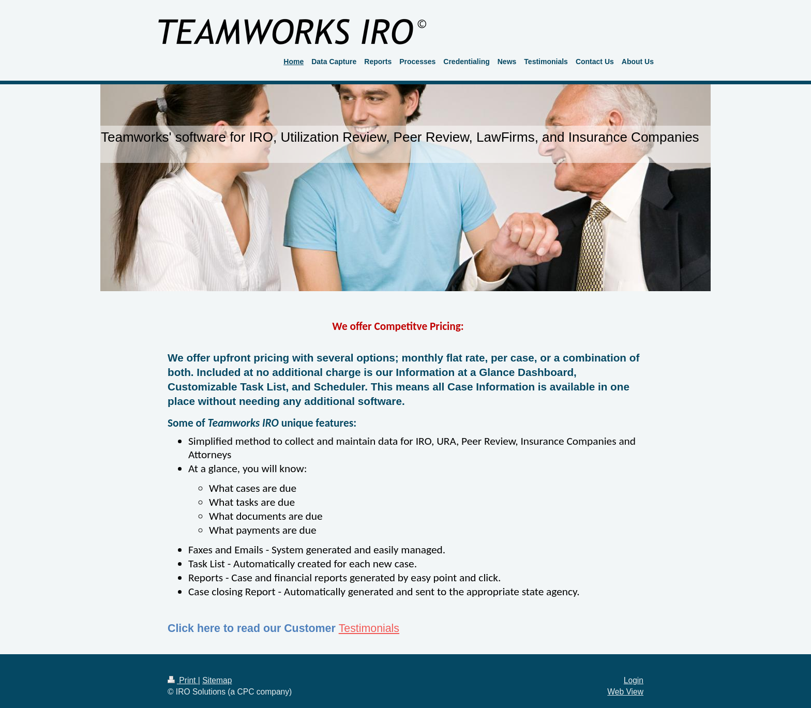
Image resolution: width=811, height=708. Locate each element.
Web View (625, 691)
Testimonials (369, 628)
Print (183, 680)
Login (633, 680)
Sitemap (217, 680)
